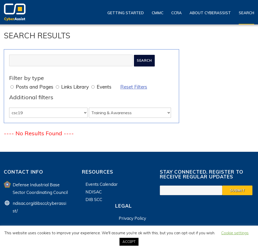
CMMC (157, 12)
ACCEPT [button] (129, 242)
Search (246, 12)
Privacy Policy (132, 218)
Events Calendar (101, 184)
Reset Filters (133, 87)
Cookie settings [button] (235, 232)
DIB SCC (93, 199)
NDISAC (93, 191)
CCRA (176, 12)
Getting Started (125, 12)
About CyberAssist (210, 12)
